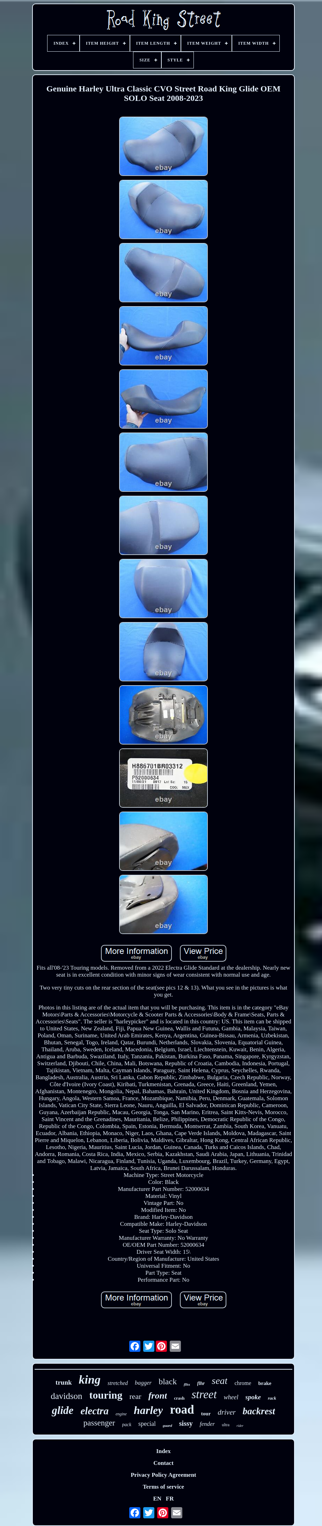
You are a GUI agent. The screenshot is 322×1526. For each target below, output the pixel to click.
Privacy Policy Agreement (163, 1475)
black (168, 1381)
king (90, 1379)
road (182, 1409)
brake (264, 1383)
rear (135, 1396)
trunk (64, 1382)
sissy (186, 1423)
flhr (201, 1383)
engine (121, 1414)
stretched (118, 1383)
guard (167, 1425)
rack (272, 1398)
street (204, 1394)
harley (148, 1410)
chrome (242, 1383)
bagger (143, 1382)
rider (239, 1426)
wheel (231, 1397)
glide (62, 1410)
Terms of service (163, 1486)
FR (170, 1498)
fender (207, 1424)
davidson (66, 1396)
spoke (253, 1397)
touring (106, 1395)
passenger (99, 1422)
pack (126, 1424)
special (147, 1423)
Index (163, 1451)
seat (219, 1380)
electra (94, 1410)
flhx (187, 1384)
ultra (225, 1424)
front (157, 1396)
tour (206, 1413)
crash (179, 1398)
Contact (163, 1463)
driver (226, 1412)
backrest (259, 1411)
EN (157, 1498)
